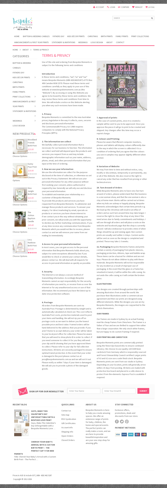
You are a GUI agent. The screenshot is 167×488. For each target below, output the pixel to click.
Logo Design (97, 42)
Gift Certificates (68, 423)
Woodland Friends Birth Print (32, 142)
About (109, 42)
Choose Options (20, 156)
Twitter (122, 421)
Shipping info (67, 431)
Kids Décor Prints (76, 36)
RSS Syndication (68, 419)
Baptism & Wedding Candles (36, 36)
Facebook (117, 421)
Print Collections (140, 36)
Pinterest (127, 421)
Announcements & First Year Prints (31, 42)
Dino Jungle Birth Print (32, 191)
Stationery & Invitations (63, 42)
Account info (67, 427)
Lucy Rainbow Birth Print (32, 242)
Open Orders (67, 436)
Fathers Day (58, 36)
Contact (120, 42)
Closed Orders (68, 440)
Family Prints (122, 36)
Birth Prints (107, 36)
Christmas (93, 36)
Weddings (83, 42)
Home (15, 49)
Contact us (66, 410)
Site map (65, 414)
